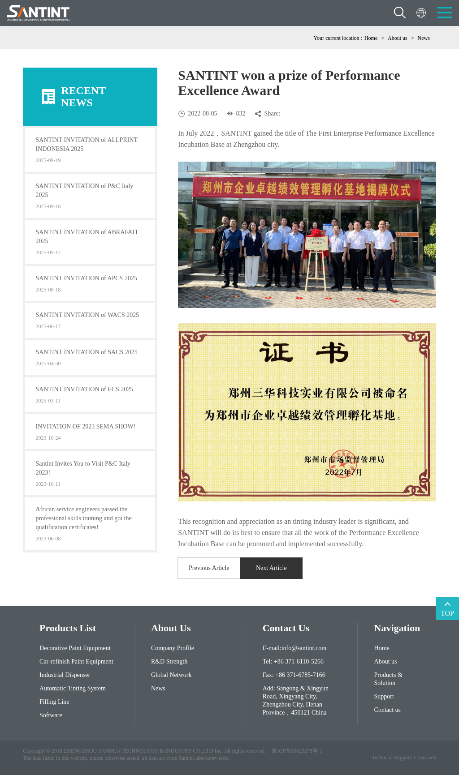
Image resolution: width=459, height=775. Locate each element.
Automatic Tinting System (72, 688)
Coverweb (425, 757)
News (423, 38)
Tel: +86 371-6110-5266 (293, 661)
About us (397, 38)
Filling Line (54, 701)
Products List (67, 628)
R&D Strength (169, 661)
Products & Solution (388, 679)
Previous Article (209, 568)
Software (50, 715)
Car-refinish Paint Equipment (76, 661)
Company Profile (172, 648)
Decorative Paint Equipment (75, 648)
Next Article (271, 568)
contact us (286, 628)
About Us (171, 628)
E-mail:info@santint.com (294, 648)
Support (384, 696)
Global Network (171, 675)
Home (370, 38)
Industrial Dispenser (64, 675)
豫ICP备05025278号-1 (297, 751)
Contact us (387, 709)
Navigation (397, 628)
